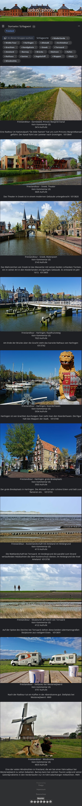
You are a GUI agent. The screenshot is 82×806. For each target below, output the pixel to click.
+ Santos (25, 56)
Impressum (41, 789)
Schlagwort (25, 26)
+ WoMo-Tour (11, 42)
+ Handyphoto (28, 47)
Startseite (13, 26)
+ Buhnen (55, 52)
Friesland (10, 31)
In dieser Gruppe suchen (20, 37)
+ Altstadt (45, 42)
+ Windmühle (11, 61)
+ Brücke (40, 52)
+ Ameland (10, 52)
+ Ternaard (60, 47)
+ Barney (26, 52)
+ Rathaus (10, 56)
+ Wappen (57, 56)
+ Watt (72, 56)
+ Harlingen (29, 42)
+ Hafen (70, 52)
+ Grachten (10, 47)
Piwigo (41, 785)
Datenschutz (41, 794)
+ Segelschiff (41, 56)
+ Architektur (63, 42)
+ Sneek (45, 47)
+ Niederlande (60, 38)
